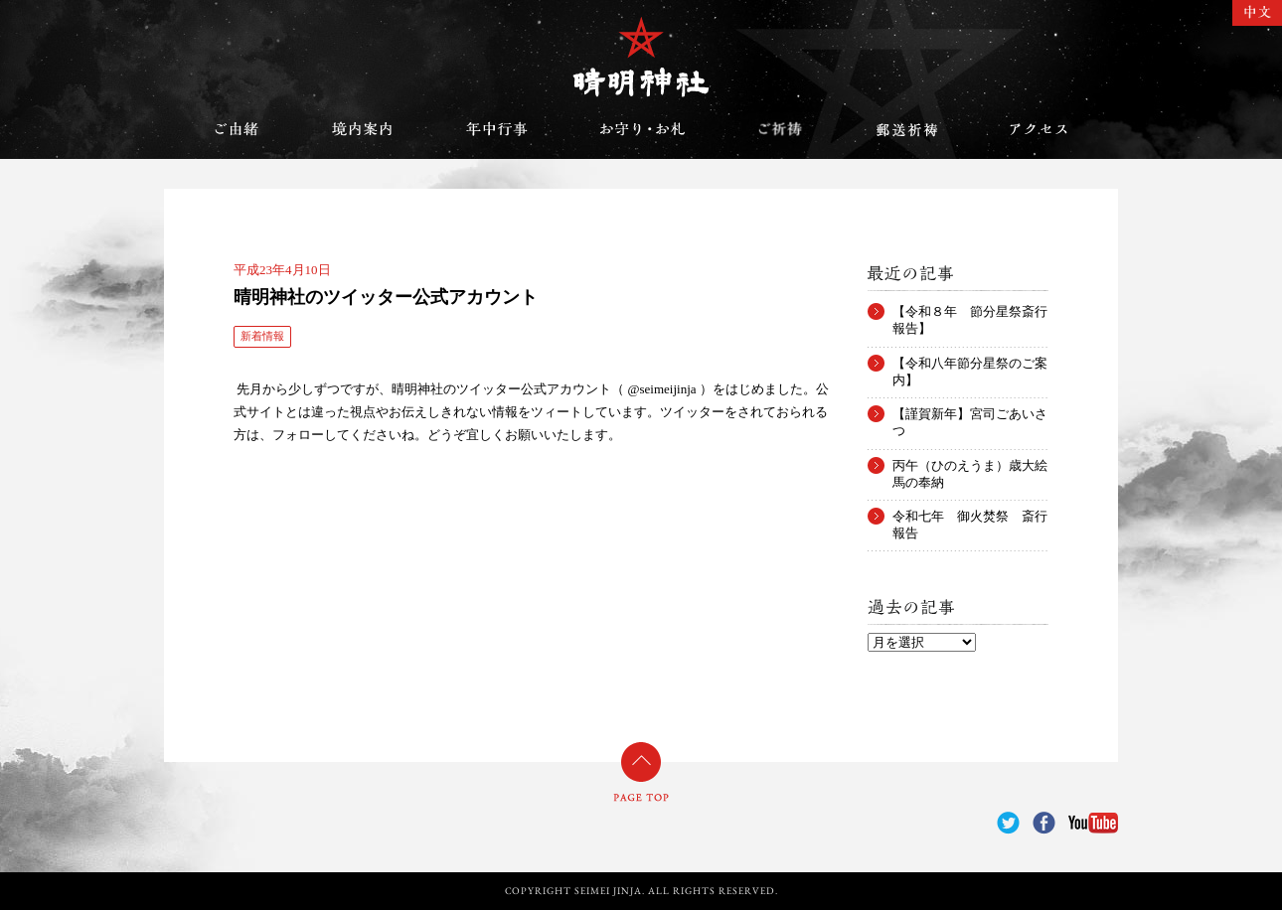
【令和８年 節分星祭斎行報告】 (969, 312)
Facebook (1044, 823)
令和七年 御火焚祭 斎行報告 (969, 517)
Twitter (1008, 823)
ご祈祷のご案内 (780, 129)
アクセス (1038, 129)
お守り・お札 (643, 129)
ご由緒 (236, 129)
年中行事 (497, 129)
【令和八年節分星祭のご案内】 (969, 364)
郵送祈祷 (906, 129)
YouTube (1093, 823)
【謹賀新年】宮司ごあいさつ (969, 414)
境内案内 (362, 129)
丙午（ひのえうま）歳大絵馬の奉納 (969, 466)
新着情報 (262, 336)
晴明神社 (641, 56)
